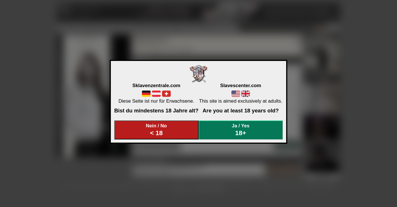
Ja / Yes (240, 130)
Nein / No (156, 130)
